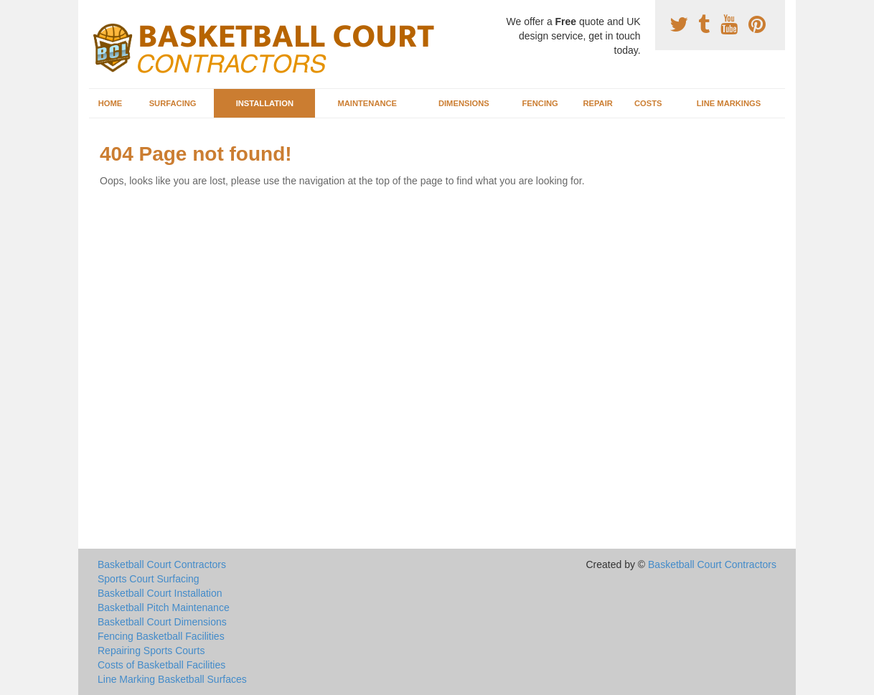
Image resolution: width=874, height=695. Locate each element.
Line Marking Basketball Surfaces (172, 679)
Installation (264, 103)
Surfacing (173, 103)
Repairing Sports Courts (151, 650)
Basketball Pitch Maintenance (164, 607)
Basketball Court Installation (160, 593)
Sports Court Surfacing (148, 579)
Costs (648, 103)
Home (110, 103)
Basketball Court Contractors (162, 564)
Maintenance (367, 103)
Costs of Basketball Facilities (161, 665)
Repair (597, 103)
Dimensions (463, 103)
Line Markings (729, 103)
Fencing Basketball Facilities (161, 636)
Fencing (540, 103)
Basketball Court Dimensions (162, 622)
